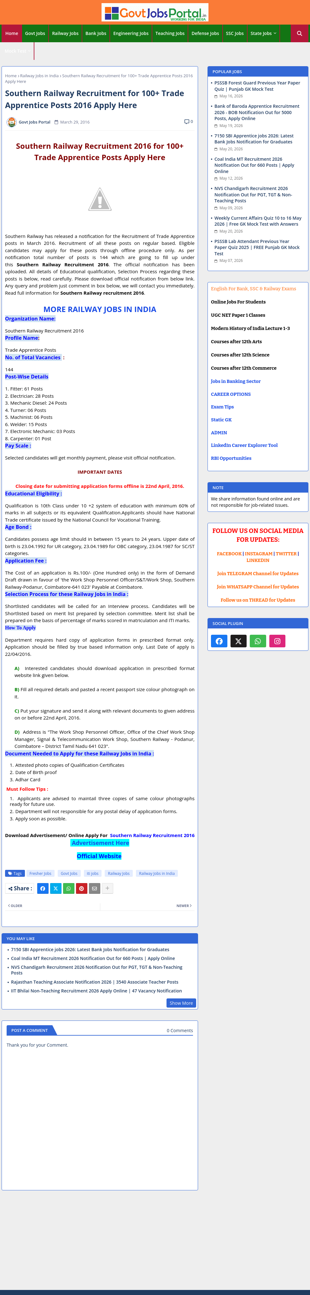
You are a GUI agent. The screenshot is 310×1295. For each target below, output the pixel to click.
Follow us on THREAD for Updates (258, 600)
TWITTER (286, 554)
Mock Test (15, 51)
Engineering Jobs (131, 33)
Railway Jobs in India (39, 75)
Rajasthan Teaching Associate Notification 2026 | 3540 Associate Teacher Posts (94, 982)
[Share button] (107, 888)
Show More (181, 1003)
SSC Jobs (235, 33)
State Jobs (261, 33)
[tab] (12, 33)
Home (11, 33)
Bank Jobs (95, 33)
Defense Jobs (205, 33)
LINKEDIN (258, 560)
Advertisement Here (100, 843)
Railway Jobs (65, 33)
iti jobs (93, 873)
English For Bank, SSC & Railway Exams (253, 289)
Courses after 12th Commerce (244, 368)
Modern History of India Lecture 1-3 (250, 328)
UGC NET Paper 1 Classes (238, 315)
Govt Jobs (35, 33)
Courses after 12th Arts (236, 341)
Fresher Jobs (40, 873)
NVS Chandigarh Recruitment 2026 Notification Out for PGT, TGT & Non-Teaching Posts (96, 970)
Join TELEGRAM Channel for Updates (258, 573)
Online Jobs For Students (238, 302)
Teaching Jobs (169, 33)
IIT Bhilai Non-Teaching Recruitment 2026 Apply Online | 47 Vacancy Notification (96, 991)
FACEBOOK (229, 554)
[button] (299, 33)
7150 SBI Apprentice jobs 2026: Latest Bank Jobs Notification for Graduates (90, 949)
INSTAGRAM (259, 554)
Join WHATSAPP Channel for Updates (258, 587)
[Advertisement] (155, 1241)
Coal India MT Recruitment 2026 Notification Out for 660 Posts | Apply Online (93, 958)
